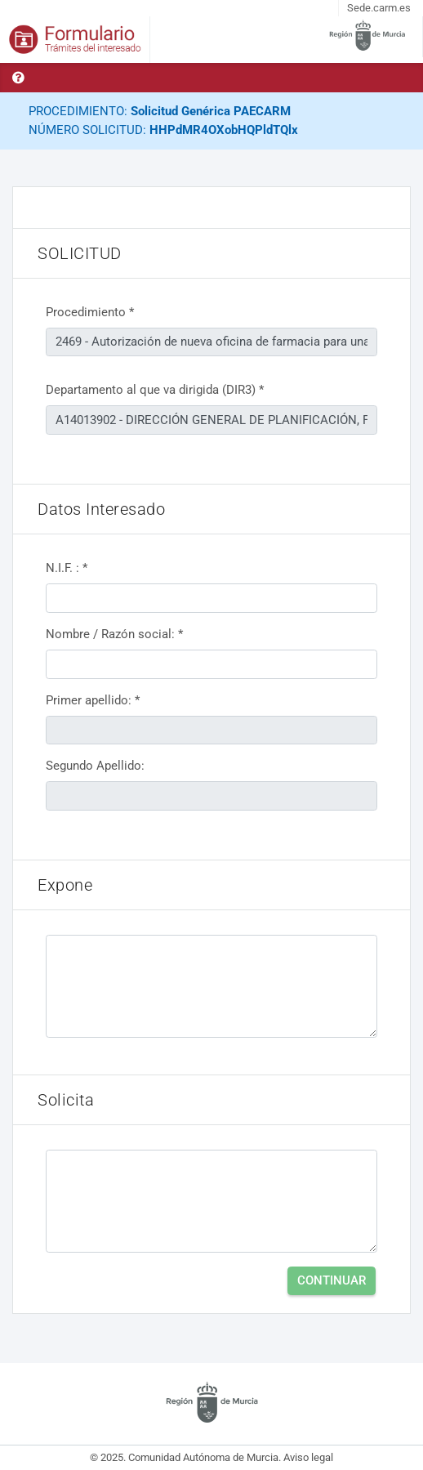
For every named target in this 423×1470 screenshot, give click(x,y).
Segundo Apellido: (95, 765)
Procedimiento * (90, 312)
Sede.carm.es (379, 8)
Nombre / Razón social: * (114, 634)
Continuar (331, 1280)
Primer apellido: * (93, 700)
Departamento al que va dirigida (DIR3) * (155, 389)
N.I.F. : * (66, 568)
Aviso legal (308, 1457)
